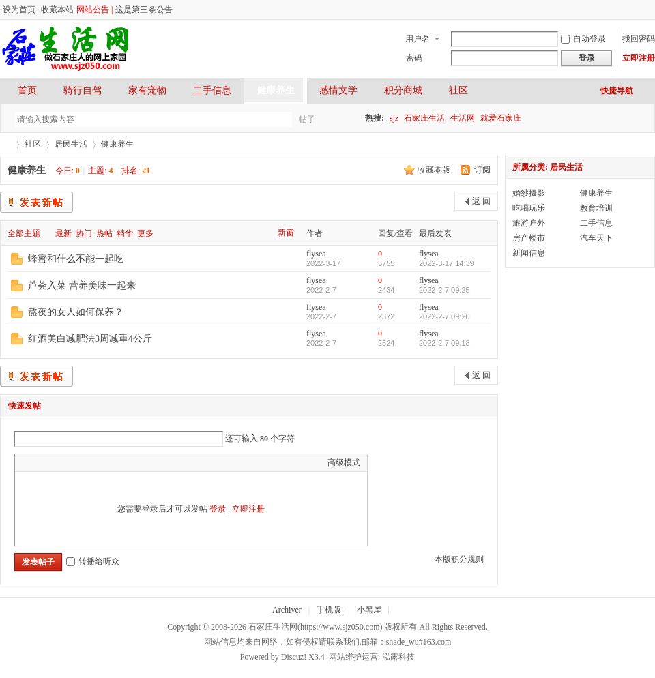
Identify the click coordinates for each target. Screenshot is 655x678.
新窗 (286, 232)
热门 (84, 233)
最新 (63, 233)
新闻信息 (528, 253)
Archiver (287, 610)
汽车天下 (596, 238)
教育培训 (596, 208)
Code (107, 462)
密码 (414, 58)
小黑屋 (369, 610)
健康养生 (276, 90)
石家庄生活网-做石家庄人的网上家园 (5, 144)
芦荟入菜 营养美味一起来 (82, 285)
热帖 (104, 233)
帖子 (307, 119)
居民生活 (71, 144)
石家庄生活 (424, 118)
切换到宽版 (647, 9)
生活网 (462, 118)
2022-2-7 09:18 (444, 343)
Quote (90, 462)
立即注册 (638, 58)
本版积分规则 (459, 559)
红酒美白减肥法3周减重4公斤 (90, 339)
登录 (217, 509)
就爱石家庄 (500, 118)
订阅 (482, 170)
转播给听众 (92, 561)
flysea (316, 254)
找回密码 (638, 39)
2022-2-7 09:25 (444, 290)
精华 (125, 233)
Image (56, 462)
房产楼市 (528, 238)
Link (73, 462)
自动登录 (583, 39)
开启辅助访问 (635, 9)
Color (39, 462)
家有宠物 (147, 90)
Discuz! (293, 657)
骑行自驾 (82, 90)
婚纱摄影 (528, 193)
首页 (27, 90)
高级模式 (344, 462)
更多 (145, 233)
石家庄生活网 (272, 627)
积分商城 (403, 90)
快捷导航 (616, 90)
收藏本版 (435, 170)
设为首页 (19, 9)
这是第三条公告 (144, 9)
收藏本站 (57, 9)
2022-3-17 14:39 (446, 263)
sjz (394, 118)
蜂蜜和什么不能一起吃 (75, 259)
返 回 (481, 201)
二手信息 (212, 90)
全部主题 (24, 233)
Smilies (124, 462)
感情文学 (338, 90)
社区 (458, 90)
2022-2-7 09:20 (444, 316)
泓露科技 (398, 657)
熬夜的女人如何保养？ (75, 312)
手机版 (329, 610)
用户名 (417, 39)
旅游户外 (528, 223)
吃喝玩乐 (528, 208)
